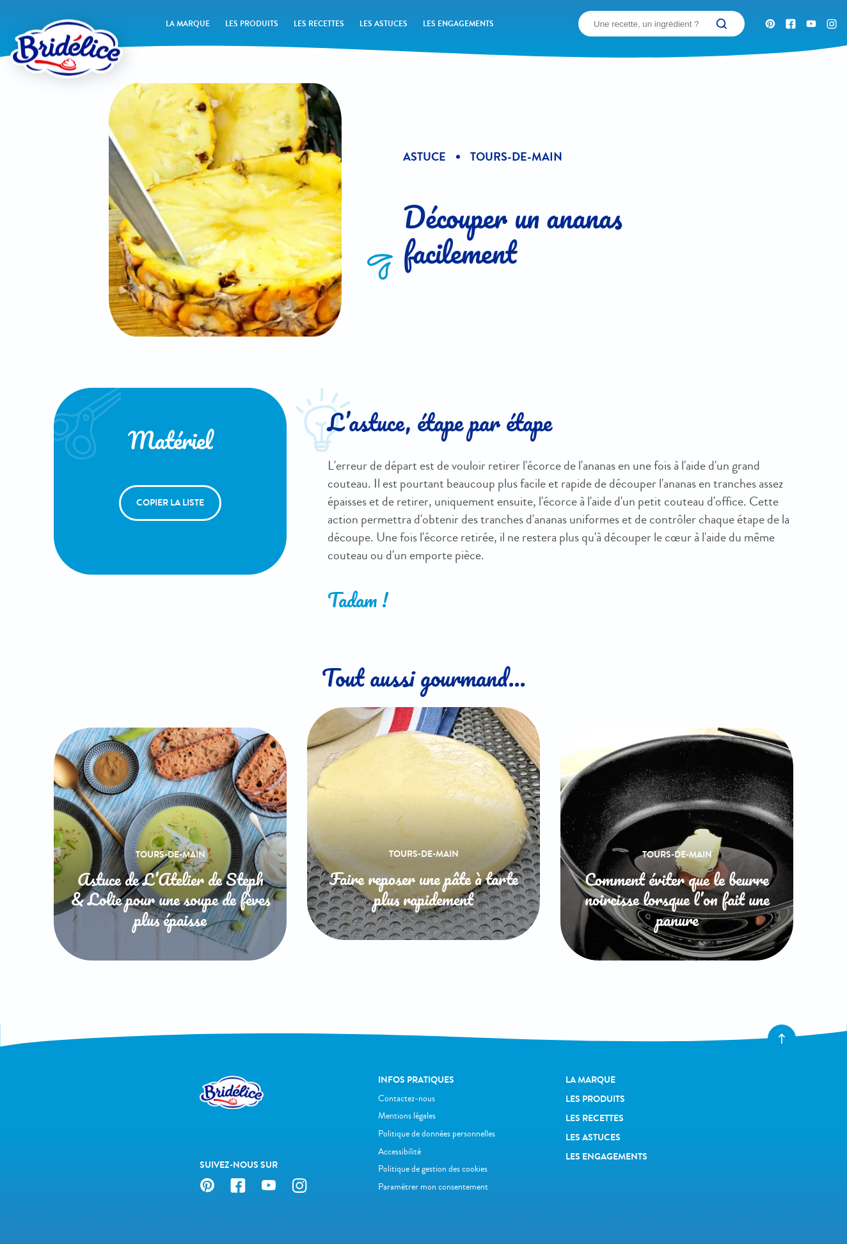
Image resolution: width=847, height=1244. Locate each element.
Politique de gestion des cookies (432, 1169)
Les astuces (384, 24)
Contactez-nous (406, 1098)
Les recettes (319, 24)
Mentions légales (407, 1116)
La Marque (188, 24)
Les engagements (458, 24)
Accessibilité (399, 1151)
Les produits (251, 24)
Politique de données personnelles (436, 1134)
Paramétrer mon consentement (433, 1187)
